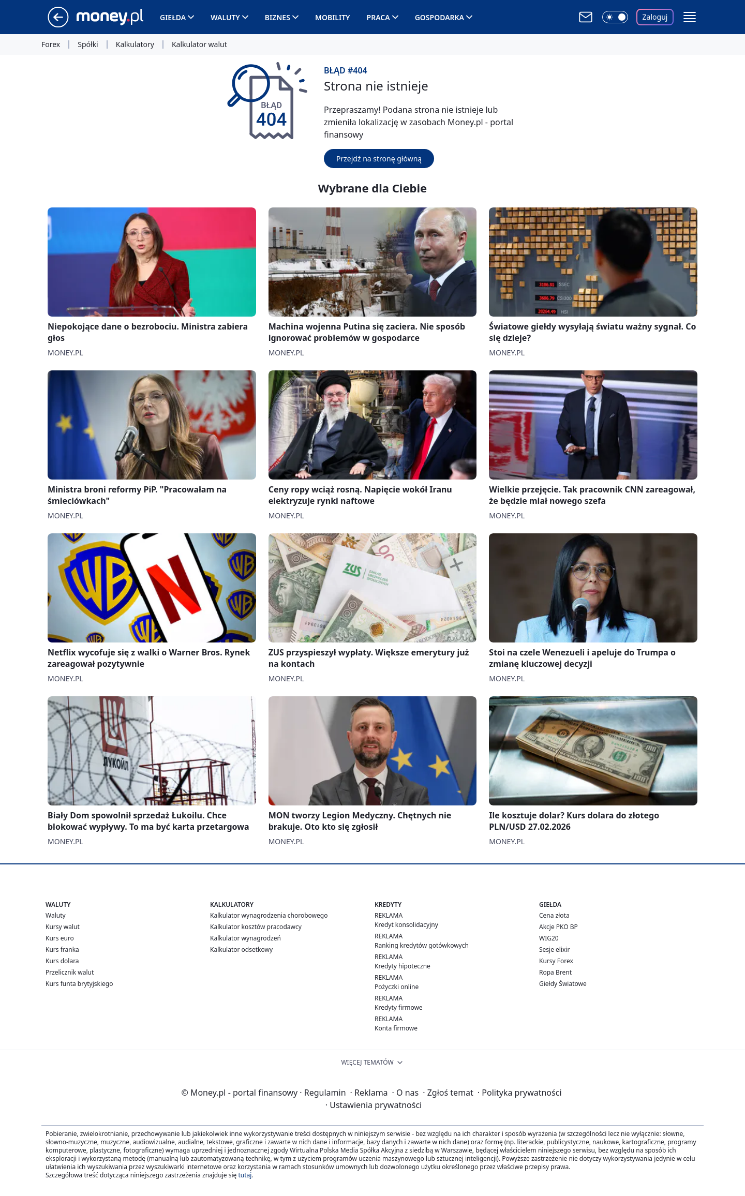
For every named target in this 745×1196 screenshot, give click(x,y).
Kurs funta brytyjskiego (79, 983)
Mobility (332, 17)
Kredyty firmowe (399, 1007)
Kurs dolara (62, 960)
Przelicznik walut (70, 972)
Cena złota (554, 915)
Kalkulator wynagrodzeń (245, 938)
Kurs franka (62, 949)
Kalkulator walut (199, 44)
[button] (689, 17)
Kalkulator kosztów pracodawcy (256, 926)
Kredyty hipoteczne (402, 966)
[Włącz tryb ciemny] (615, 17)
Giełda (173, 17)
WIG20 (549, 938)
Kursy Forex (556, 960)
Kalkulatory (135, 44)
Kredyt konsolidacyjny (406, 924)
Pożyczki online (397, 986)
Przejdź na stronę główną (379, 158)
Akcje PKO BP (558, 926)
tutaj (244, 1175)
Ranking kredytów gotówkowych (422, 945)
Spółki (88, 44)
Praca (378, 17)
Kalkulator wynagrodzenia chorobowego (268, 915)
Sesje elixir (554, 949)
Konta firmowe (396, 1028)
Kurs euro (60, 938)
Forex (50, 44)
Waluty (225, 17)
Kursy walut (63, 926)
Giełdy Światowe (563, 983)
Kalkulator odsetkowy (241, 949)
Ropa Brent (555, 972)
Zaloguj (655, 17)
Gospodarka (439, 17)
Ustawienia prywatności (373, 1105)
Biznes (277, 17)
